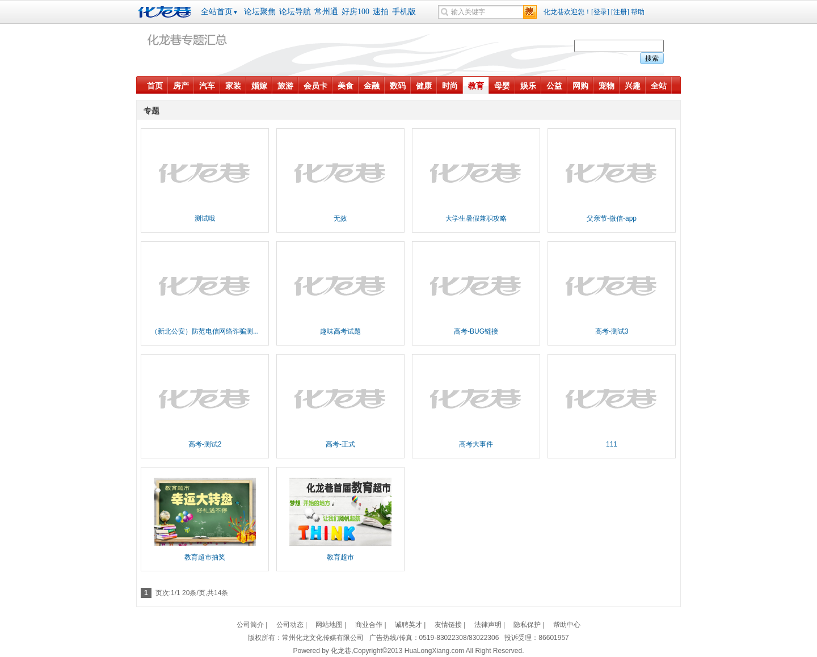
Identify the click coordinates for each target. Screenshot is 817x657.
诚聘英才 (408, 625)
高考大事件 (476, 444)
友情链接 (448, 625)
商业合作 (368, 625)
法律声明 (488, 625)
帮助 (638, 12)
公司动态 (290, 625)
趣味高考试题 (340, 331)
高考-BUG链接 (476, 331)
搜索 (652, 58)
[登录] (600, 12)
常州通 (326, 11)
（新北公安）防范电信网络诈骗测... (205, 331)
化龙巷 (166, 12)
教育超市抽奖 (204, 557)
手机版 (404, 11)
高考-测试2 (205, 444)
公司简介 (250, 625)
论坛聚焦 (260, 11)
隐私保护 (527, 625)
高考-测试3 (612, 331)
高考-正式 (340, 444)
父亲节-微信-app (612, 218)
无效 (340, 218)
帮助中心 (566, 625)
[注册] (620, 12)
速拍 (381, 11)
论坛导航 (295, 11)
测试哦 (205, 218)
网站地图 (329, 625)
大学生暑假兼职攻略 (476, 218)
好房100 (355, 11)
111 (611, 444)
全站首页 (219, 11)
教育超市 (340, 557)
